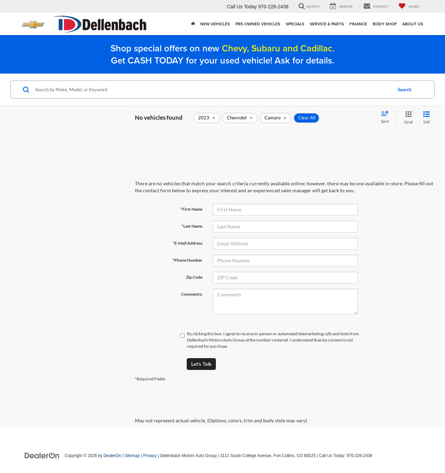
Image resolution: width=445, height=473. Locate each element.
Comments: (191, 294)
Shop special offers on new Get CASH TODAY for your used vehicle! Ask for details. (222, 54)
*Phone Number (187, 260)
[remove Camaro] (275, 118)
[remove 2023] (206, 118)
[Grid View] (407, 118)
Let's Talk (201, 364)
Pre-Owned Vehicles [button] (257, 24)
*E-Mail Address (187, 243)
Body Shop (385, 24)
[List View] (426, 118)
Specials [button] (295, 24)
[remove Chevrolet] (240, 118)
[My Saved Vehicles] (408, 6)
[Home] (192, 24)
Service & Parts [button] (327, 24)
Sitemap (132, 455)
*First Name (191, 209)
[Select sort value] (387, 118)
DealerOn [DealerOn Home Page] (112, 455)
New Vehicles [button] (215, 24)
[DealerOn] (42, 455)
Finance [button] (358, 24)
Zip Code (194, 277)
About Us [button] (412, 24)
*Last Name (191, 226)
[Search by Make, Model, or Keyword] (212, 89)
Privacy (150, 455)
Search (404, 89)
